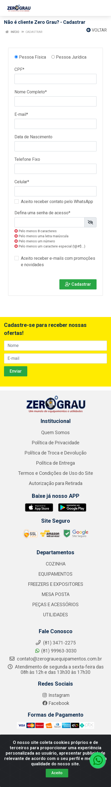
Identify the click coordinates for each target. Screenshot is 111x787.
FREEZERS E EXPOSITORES (55, 584)
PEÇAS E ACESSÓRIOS (55, 604)
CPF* (19, 69)
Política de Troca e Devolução (55, 453)
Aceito (57, 773)
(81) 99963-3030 (55, 651)
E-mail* (21, 114)
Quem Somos (55, 432)
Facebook (55, 703)
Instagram (56, 695)
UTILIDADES (55, 614)
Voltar (96, 30)
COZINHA (56, 564)
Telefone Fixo (27, 159)
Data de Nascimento (33, 136)
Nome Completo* (30, 91)
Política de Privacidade (55, 442)
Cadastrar (78, 284)
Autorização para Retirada (55, 483)
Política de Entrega (55, 463)
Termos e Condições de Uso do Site (55, 473)
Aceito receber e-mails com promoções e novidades (58, 261)
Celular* (21, 181)
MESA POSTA (56, 594)
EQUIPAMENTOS (55, 574)
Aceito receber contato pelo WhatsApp (57, 201)
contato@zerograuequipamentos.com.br (55, 659)
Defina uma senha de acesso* (42, 212)
